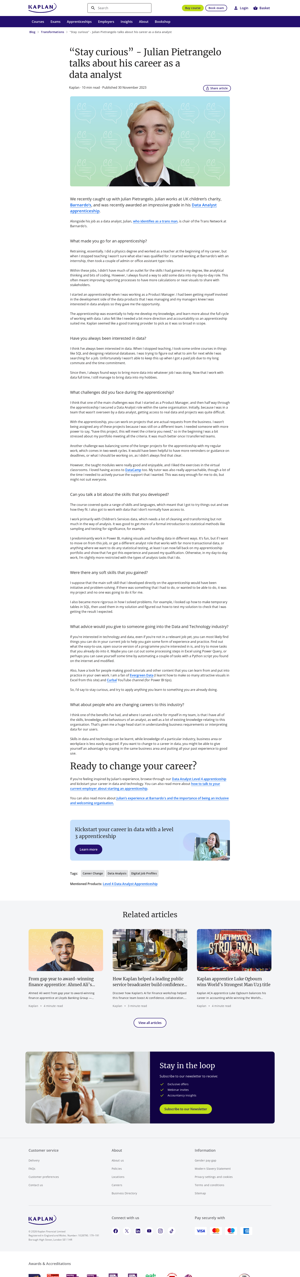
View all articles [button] (150, 1023)
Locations (118, 1177)
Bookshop (162, 21)
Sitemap (200, 1193)
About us (118, 1160)
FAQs (32, 1168)
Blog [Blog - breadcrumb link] (32, 32)
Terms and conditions (209, 1185)
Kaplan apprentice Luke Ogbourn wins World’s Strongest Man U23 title (233, 981)
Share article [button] (217, 88)
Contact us (36, 1185)
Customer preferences (44, 1177)
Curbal (112, 680)
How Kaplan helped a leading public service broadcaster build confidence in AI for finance (148, 982)
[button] (241, 8)
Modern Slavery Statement (213, 1168)
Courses (38, 21)
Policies (117, 1168)
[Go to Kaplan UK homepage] (43, 8)
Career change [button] (93, 873)
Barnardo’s (80, 205)
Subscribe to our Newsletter (185, 1109)
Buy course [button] (193, 8)
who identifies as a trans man (155, 221)
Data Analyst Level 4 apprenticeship (199, 779)
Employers (106, 21)
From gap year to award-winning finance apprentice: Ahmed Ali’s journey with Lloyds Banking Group (63, 982)
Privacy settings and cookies (214, 1177)
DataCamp (133, 470)
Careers (117, 1185)
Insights (127, 21)
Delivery (34, 1160)
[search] (119, 8)
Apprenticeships (79, 21)
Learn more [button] (88, 849)
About (143, 21)
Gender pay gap (205, 1160)
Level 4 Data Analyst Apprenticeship (130, 884)
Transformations (52, 32)
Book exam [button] (216, 8)
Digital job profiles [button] (144, 873)
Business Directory (124, 1193)
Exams (56, 21)
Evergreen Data (141, 675)
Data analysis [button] (117, 873)
